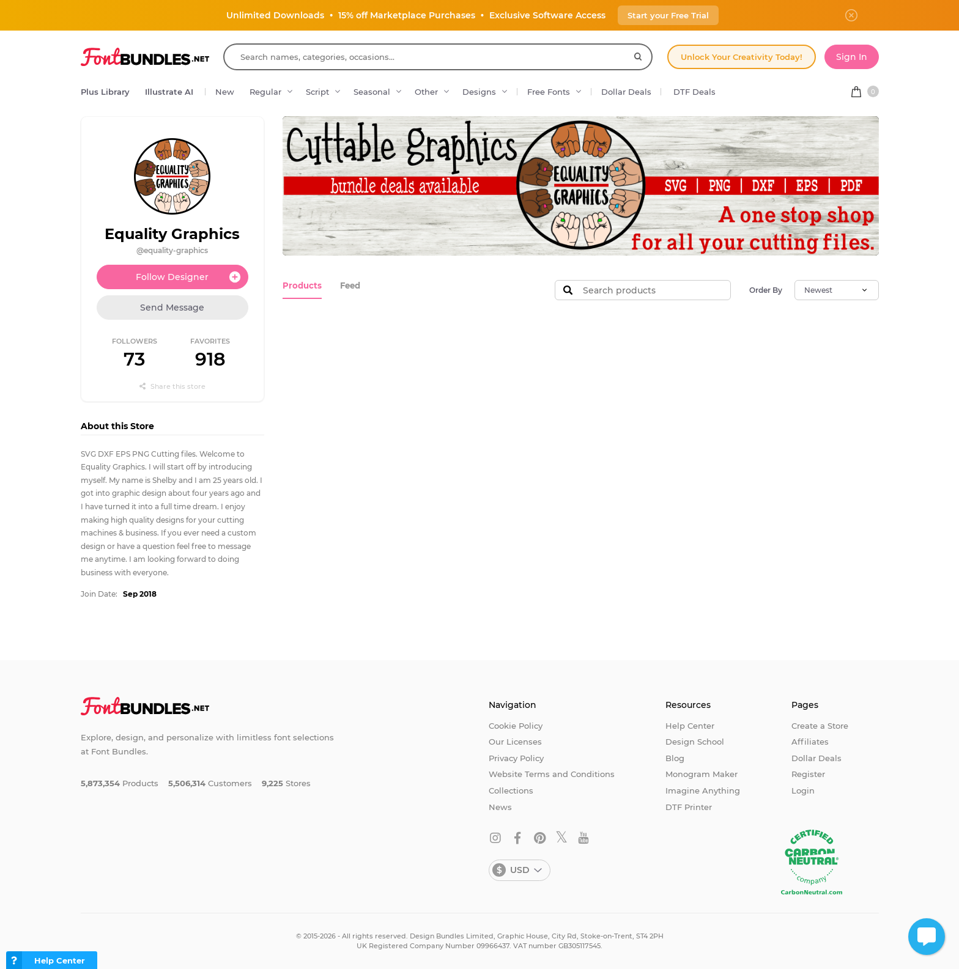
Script (317, 92)
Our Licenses (515, 741)
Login (803, 790)
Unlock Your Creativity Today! (741, 57)
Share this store (172, 386)
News (500, 807)
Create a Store (819, 726)
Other (426, 92)
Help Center (689, 726)
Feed (348, 285)
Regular (265, 92)
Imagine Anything (702, 790)
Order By (765, 290)
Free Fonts (548, 92)
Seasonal (372, 92)
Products (301, 285)
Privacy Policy (516, 758)
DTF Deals (694, 92)
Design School (694, 741)
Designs (479, 92)
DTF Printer (688, 807)
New (224, 92)
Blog (674, 758)
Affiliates (810, 741)
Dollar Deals (626, 92)
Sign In (851, 56)
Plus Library (105, 92)
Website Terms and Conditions (552, 774)
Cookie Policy (515, 726)
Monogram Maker (701, 774)
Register (808, 774)
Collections (511, 790)
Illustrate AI (169, 92)
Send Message (172, 307)
